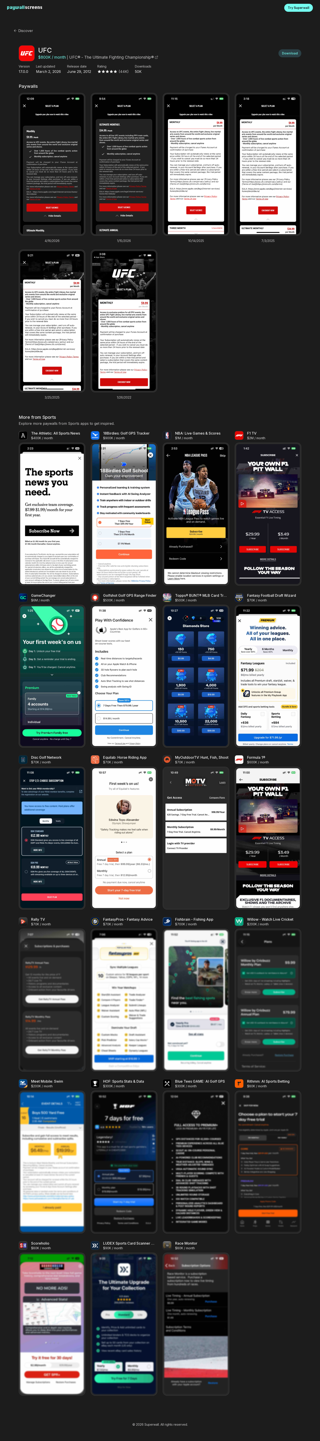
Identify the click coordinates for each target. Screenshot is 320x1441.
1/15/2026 (124, 240)
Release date (77, 66)
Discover (23, 30)
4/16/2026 (52, 240)
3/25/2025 (52, 397)
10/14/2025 (196, 240)
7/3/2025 (268, 240)
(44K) (124, 71)
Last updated (45, 66)
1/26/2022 (124, 397)
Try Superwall (298, 8)
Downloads (143, 66)
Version (24, 66)
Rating (101, 66)
